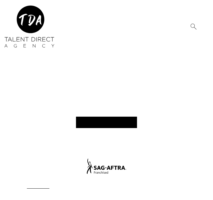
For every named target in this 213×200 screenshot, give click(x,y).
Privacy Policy (37, 187)
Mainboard (177, 187)
